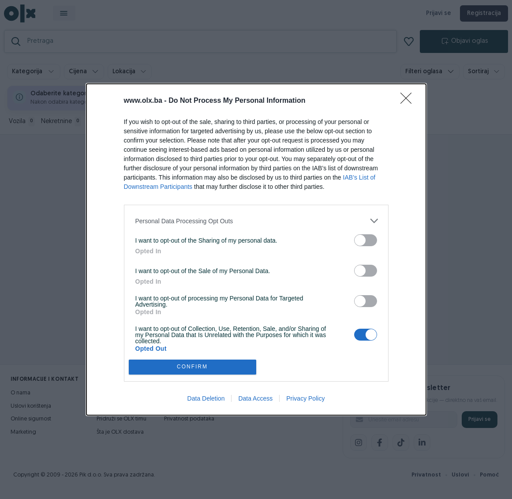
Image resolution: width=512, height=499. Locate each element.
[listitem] (256, 220)
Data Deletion (206, 398)
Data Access (255, 398)
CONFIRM (192, 367)
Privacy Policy (305, 398)
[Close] (408, 101)
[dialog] (256, 249)
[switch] (365, 240)
